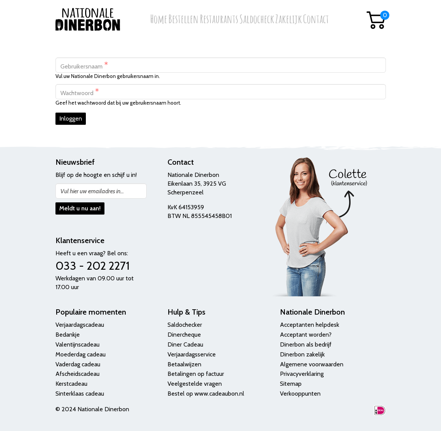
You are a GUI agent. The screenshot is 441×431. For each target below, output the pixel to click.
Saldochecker (185, 324)
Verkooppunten (300, 393)
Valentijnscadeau (77, 344)
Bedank (65, 334)
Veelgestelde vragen (195, 383)
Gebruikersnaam (84, 65)
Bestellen (183, 19)
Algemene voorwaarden (311, 364)
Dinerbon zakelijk (302, 354)
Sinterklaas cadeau (79, 393)
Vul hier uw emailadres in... (92, 191)
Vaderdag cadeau (77, 364)
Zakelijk (288, 19)
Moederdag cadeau (80, 354)
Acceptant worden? (306, 334)
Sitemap (291, 383)
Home (158, 19)
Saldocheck (256, 19)
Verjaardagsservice (192, 354)
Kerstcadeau (71, 383)
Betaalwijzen (184, 364)
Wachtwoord (79, 91)
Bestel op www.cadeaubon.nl (206, 393)
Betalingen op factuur (196, 373)
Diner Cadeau (185, 344)
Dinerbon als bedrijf (306, 344)
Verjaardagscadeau (79, 324)
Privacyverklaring (302, 373)
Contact (316, 19)
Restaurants (219, 19)
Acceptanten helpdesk (309, 324)
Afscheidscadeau (77, 373)
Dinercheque (184, 334)
